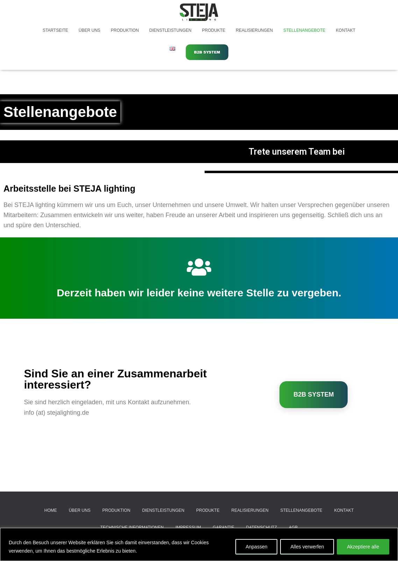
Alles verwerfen (307, 546)
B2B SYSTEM (313, 394)
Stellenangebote (304, 30)
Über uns (89, 30)
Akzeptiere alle (363, 546)
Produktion (125, 30)
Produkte (214, 30)
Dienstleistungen (170, 30)
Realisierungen (254, 30)
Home (50, 510)
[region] (199, 544)
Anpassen (256, 546)
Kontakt (345, 30)
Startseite (55, 30)
